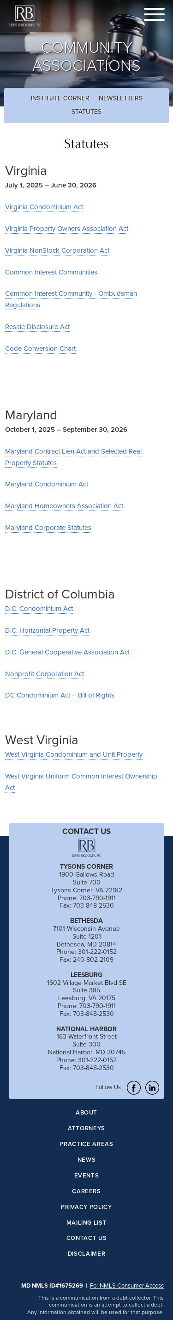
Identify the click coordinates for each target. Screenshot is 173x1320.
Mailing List (86, 1223)
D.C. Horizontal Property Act (47, 630)
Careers (86, 1191)
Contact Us (86, 1238)
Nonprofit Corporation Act (44, 674)
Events (86, 1175)
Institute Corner (60, 98)
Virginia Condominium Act (44, 207)
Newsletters (121, 98)
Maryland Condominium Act (46, 484)
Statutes (86, 111)
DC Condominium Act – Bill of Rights (59, 695)
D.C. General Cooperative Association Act (67, 652)
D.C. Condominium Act (39, 608)
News (87, 1160)
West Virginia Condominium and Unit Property (74, 754)
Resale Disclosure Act (37, 326)
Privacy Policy (86, 1207)
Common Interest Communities (51, 272)
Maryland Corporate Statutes (48, 527)
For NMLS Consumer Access (127, 1285)
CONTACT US (86, 831)
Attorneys (86, 1128)
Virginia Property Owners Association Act (66, 228)
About (86, 1112)
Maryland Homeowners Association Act (64, 506)
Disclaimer (87, 1254)
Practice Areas (86, 1144)
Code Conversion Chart (40, 348)
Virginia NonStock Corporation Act (57, 250)
